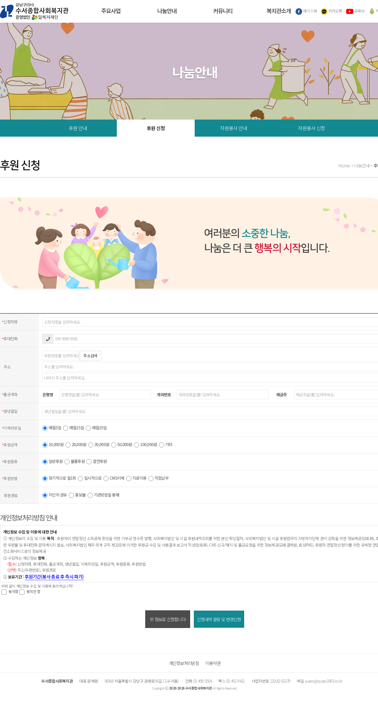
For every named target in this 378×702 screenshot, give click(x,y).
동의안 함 (29, 591)
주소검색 (90, 355)
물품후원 (75, 462)
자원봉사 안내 (233, 128)
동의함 (9, 591)
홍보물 (77, 495)
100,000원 (145, 445)
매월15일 (73, 428)
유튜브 (355, 11)
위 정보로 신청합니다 (167, 619)
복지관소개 (279, 11)
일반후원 (52, 462)
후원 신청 (156, 128)
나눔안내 (166, 11)
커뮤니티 (222, 11)
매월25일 (96, 428)
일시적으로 (89, 478)
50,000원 (121, 445)
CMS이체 (113, 478)
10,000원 (52, 445)
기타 (165, 445)
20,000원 (75, 445)
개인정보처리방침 (184, 663)
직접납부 (158, 478)
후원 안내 (78, 128)
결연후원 (96, 462)
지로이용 (136, 478)
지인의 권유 (54, 495)
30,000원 (98, 445)
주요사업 (111, 11)
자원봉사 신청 (311, 128)
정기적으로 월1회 (59, 478)
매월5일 (51, 428)
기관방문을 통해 (103, 495)
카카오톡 (331, 11)
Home (344, 165)
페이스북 (306, 11)
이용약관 (213, 663)
